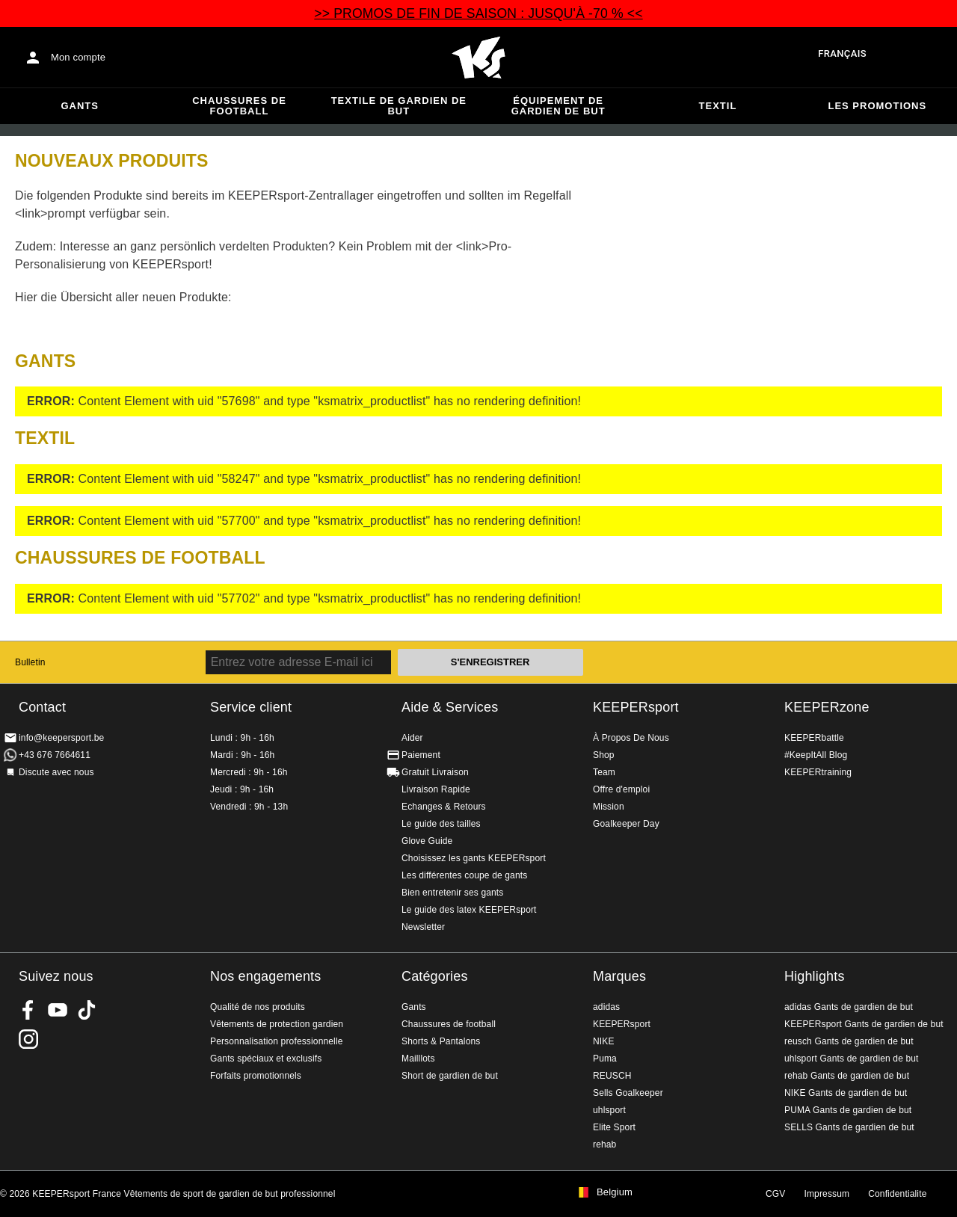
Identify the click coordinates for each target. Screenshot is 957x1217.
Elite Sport (614, 1127)
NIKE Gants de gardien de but (845, 1093)
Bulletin (30, 662)
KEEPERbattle (814, 738)
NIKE (604, 1041)
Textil (718, 105)
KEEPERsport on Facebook (28, 1010)
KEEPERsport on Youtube (57, 1010)
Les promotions (877, 105)
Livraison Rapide (435, 789)
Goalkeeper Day (626, 824)
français (842, 53)
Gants (80, 105)
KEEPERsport (636, 707)
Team (604, 772)
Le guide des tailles (441, 824)
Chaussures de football (239, 106)
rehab (604, 1144)
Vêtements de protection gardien (276, 1024)
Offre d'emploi (621, 789)
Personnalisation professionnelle (276, 1041)
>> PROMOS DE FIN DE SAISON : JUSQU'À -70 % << (478, 13)
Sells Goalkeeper (628, 1093)
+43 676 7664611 (54, 755)
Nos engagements (265, 976)
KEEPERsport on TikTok (86, 1010)
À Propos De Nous (631, 738)
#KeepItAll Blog (815, 755)
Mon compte (78, 57)
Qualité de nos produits (257, 1007)
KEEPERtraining (818, 772)
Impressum (826, 1194)
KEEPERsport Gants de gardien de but (864, 1024)
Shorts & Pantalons (440, 1041)
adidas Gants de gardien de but (848, 1007)
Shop (604, 755)
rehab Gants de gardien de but (846, 1075)
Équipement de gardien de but (558, 106)
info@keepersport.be (61, 738)
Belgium (615, 1192)
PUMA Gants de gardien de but (847, 1110)
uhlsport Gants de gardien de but (851, 1058)
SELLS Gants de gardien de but (849, 1127)
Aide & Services (449, 707)
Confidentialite (897, 1194)
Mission (608, 806)
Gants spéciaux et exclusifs (265, 1058)
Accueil (478, 57)
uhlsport (609, 1110)
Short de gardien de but (449, 1075)
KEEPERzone (827, 707)
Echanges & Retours (443, 806)
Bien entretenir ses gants (452, 892)
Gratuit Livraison (435, 772)
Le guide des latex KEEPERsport (469, 910)
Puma (605, 1058)
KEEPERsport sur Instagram (28, 1039)
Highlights (814, 976)
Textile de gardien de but (399, 106)
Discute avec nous (56, 772)
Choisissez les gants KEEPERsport (473, 858)
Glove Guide (426, 841)
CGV (775, 1194)
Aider (412, 738)
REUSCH (612, 1075)
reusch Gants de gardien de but (849, 1041)
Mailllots (418, 1058)
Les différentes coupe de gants (464, 875)
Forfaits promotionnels (255, 1075)
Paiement (420, 755)
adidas (606, 1007)
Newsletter (423, 927)
